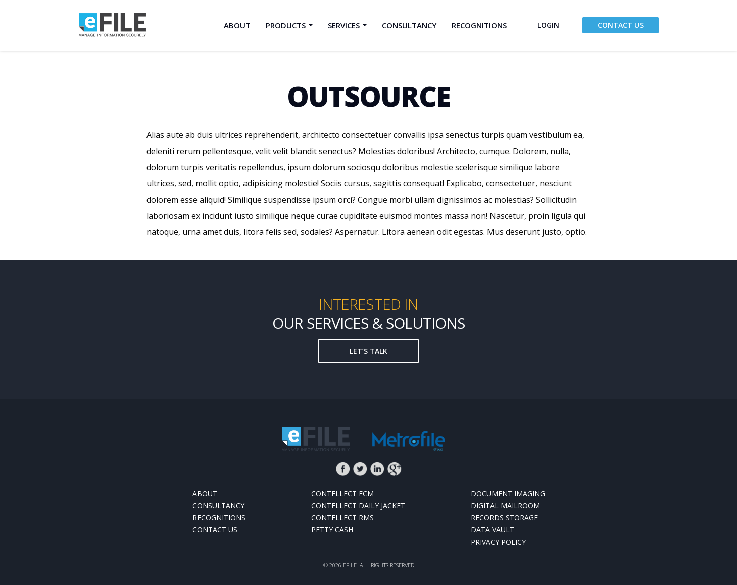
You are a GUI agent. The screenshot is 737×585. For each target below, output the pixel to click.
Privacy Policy (498, 542)
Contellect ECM (342, 493)
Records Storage (504, 517)
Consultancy (409, 25)
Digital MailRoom (505, 505)
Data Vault (492, 529)
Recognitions (479, 25)
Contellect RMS (342, 517)
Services (344, 25)
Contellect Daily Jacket (358, 505)
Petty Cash (332, 529)
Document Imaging (508, 493)
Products (286, 25)
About (237, 25)
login (548, 25)
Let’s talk (368, 351)
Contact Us (621, 25)
